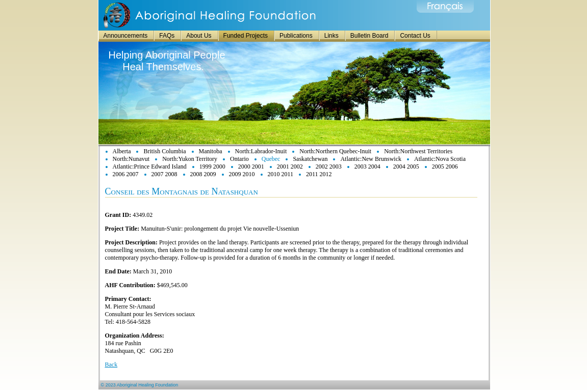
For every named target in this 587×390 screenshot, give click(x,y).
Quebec (271, 158)
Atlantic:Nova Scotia (440, 158)
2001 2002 (290, 166)
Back (111, 364)
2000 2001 (251, 166)
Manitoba (210, 151)
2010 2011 (281, 174)
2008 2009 (203, 174)
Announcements (126, 35)
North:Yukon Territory (189, 158)
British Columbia (164, 151)
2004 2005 (406, 166)
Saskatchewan (310, 158)
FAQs (166, 35)
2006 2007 (126, 174)
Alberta (122, 151)
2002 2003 (329, 166)
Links (331, 35)
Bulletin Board (369, 35)
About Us (198, 35)
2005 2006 (445, 166)
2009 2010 (242, 174)
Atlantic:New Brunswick (370, 158)
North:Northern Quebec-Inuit (335, 151)
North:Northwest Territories (418, 151)
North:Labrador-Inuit (261, 151)
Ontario (239, 158)
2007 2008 (164, 174)
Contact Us (415, 35)
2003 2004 (367, 166)
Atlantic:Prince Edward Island (150, 166)
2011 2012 (319, 174)
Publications (296, 35)
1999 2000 (212, 166)
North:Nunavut (131, 158)
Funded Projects (245, 35)
